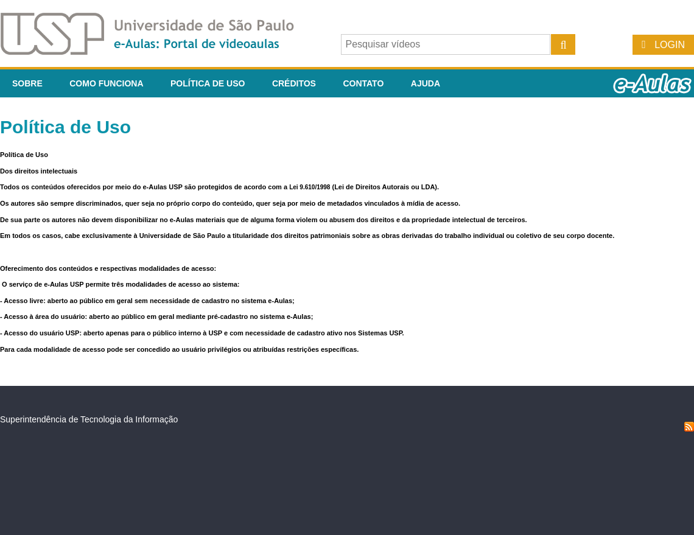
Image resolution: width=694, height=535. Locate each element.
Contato (363, 83)
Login (669, 45)
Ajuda (425, 83)
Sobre (27, 83)
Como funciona (106, 83)
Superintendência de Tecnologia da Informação (89, 419)
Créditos (294, 83)
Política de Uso (207, 83)
